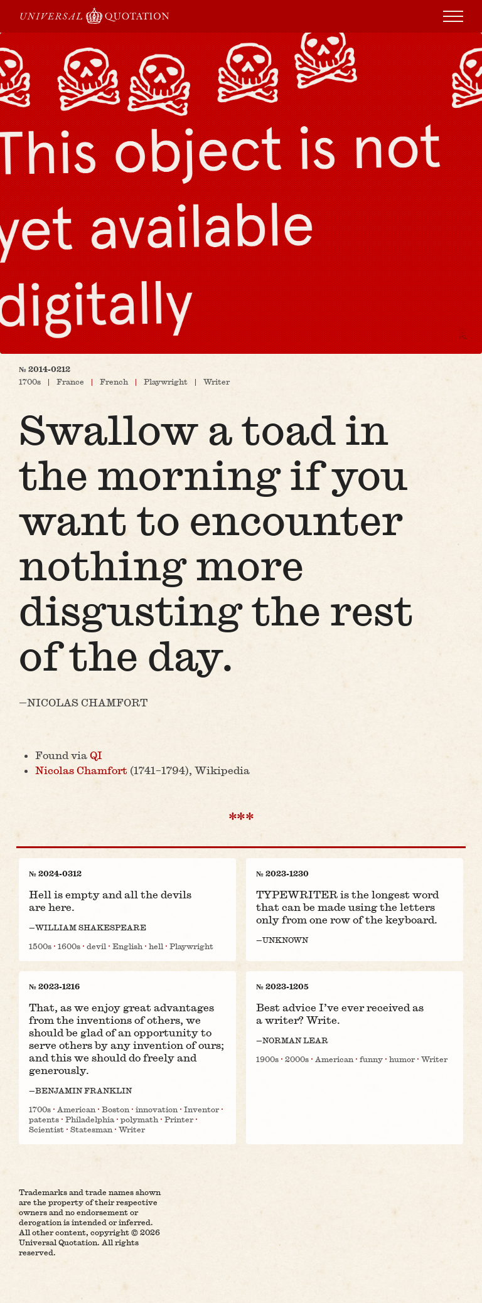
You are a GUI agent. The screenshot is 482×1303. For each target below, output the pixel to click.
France (70, 381)
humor (402, 1059)
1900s (267, 1059)
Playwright (166, 381)
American (76, 1109)
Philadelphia (89, 1119)
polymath (139, 1119)
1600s (69, 946)
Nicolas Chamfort (87, 703)
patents (44, 1119)
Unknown (285, 940)
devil (96, 946)
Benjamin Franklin (83, 1090)
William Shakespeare (90, 927)
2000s (297, 1059)
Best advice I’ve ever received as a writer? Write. (340, 1013)
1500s (40, 946)
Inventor (201, 1109)
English (127, 946)
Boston (115, 1109)
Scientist (46, 1129)
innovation (157, 1109)
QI (96, 755)
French (114, 381)
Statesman (91, 1129)
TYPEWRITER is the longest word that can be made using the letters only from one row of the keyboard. (347, 906)
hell (156, 946)
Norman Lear (295, 1040)
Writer (216, 381)
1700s (30, 381)
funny (371, 1059)
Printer (178, 1119)
